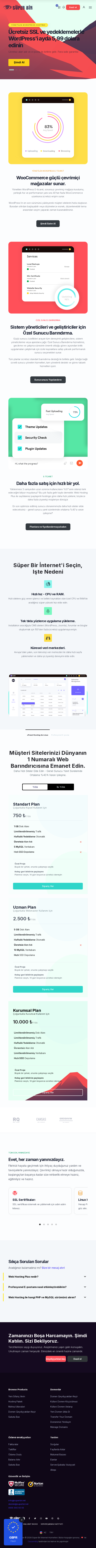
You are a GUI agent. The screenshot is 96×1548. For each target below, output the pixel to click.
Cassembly (33, 1541)
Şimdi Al (19, 62)
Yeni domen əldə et (60, 1412)
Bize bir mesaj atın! (53, 1267)
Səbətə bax (14, 1417)
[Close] (21, 1520)
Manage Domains (59, 1427)
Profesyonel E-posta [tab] (60, 735)
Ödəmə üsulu (15, 1454)
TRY (51, 1532)
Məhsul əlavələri (16, 1406)
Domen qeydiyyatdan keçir (22, 1412)
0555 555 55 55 (16, 1507)
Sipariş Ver (48, 886)
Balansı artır (14, 1459)
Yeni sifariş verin (16, 1396)
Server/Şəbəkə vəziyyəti (62, 1465)
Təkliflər (12, 1449)
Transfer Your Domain (61, 1417)
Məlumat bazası (58, 1454)
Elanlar (53, 1459)
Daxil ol (73, 7)
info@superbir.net (17, 1500)
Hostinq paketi (15, 1401)
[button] (63, 7)
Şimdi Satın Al (48, 223)
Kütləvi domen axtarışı (61, 1406)
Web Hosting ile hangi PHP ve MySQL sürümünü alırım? (42, 1297)
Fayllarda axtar (57, 1449)
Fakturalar (13, 1444)
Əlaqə (53, 1470)
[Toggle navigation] (90, 7)
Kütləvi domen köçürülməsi (64, 1401)
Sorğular (54, 1444)
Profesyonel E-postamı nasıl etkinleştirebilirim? (37, 1287)
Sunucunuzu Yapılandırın (48, 379)
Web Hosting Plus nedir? (23, 1276)
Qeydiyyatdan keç (56, 1359)
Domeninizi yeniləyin (60, 1422)
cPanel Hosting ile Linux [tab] (37, 735)
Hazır (13, 1541)
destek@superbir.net (18, 1504)
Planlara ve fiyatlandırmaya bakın (48, 526)
